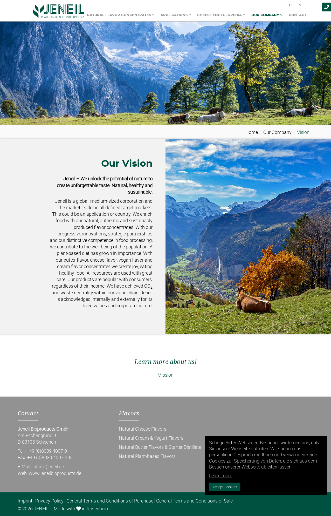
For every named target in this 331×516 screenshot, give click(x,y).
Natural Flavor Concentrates (120, 15)
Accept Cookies (224, 486)
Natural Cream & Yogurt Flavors (151, 438)
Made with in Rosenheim (81, 508)
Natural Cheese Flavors (142, 429)
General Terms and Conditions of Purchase (109, 500)
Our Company (266, 15)
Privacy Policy (49, 500)
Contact (297, 15)
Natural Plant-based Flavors (147, 456)
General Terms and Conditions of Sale (194, 500)
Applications (176, 15)
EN (298, 5)
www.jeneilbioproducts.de (55, 473)
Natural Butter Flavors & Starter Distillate (160, 447)
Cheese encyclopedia (221, 15)
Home (251, 132)
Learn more (220, 475)
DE (291, 5)
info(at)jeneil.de (48, 466)
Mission (165, 375)
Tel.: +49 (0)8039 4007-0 (42, 451)
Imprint (25, 500)
